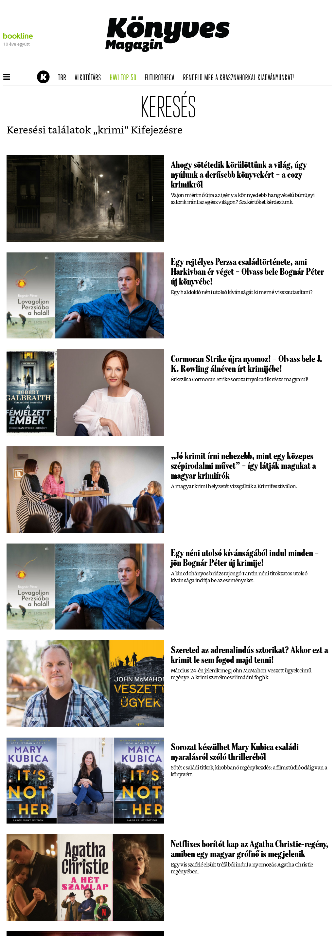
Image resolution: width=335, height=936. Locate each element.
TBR (64, 78)
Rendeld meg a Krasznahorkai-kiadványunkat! (240, 78)
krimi (110, 130)
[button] (6, 77)
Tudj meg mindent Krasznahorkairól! (250, 61)
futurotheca (162, 78)
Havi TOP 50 (125, 78)
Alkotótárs (90, 78)
